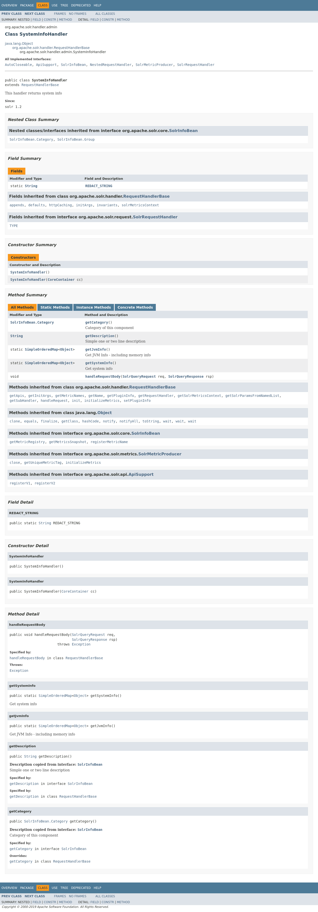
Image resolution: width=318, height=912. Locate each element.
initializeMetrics (101, 401)
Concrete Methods (135, 307)
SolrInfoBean (73, 65)
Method (65, 19)
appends (17, 205)
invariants (107, 205)
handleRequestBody (103, 376)
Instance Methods (93, 307)
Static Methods (55, 307)
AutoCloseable (18, 65)
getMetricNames (69, 396)
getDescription (99, 336)
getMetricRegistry (27, 442)
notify (109, 421)
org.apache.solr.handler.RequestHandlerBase (51, 48)
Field (36, 19)
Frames (60, 13)
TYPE (14, 226)
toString (151, 421)
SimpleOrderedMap (41, 349)
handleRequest (54, 401)
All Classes (105, 13)
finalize (49, 421)
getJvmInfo (95, 349)
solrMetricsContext (140, 205)
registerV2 (44, 483)
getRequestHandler (156, 396)
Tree (64, 5)
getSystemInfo (98, 363)
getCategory (96, 322)
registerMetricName (109, 442)
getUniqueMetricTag (43, 462)
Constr (50, 19)
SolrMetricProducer (154, 65)
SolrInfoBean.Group (76, 139)
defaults (36, 205)
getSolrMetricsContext (199, 396)
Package (27, 5)
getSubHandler (23, 401)
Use (55, 5)
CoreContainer (61, 280)
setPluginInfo (137, 401)
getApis (17, 396)
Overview (9, 5)
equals (30, 421)
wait (167, 421)
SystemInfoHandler (28, 272)
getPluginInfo (120, 396)
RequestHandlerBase (40, 85)
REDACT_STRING (98, 186)
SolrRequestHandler (196, 65)
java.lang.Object (19, 43)
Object (66, 349)
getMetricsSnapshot (67, 442)
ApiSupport (46, 65)
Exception (81, 644)
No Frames (77, 13)
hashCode (90, 421)
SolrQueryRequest (139, 376)
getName (95, 396)
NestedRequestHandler (111, 65)
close (15, 462)
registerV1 (20, 483)
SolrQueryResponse (186, 376)
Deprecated (81, 5)
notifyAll (129, 421)
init (76, 401)
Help (97, 5)
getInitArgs (39, 396)
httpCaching (60, 205)
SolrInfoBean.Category (31, 139)
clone (15, 421)
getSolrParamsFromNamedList (252, 396)
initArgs (84, 205)
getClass (70, 421)
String (31, 186)
